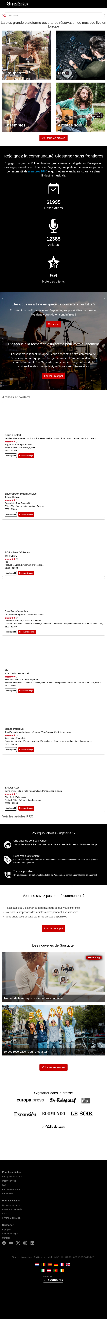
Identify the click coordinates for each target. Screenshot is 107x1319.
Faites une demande (12, 1209)
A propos (6, 1229)
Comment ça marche (12, 1205)
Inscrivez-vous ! (9, 1181)
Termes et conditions (22, 1257)
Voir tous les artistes (53, 138)
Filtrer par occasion (11, 1218)
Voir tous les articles (53, 1067)
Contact (6, 1238)
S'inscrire (53, 324)
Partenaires (7, 1193)
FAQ (4, 1185)
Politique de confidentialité (46, 1257)
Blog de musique (10, 1233)
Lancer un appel (53, 376)
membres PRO (38, 171)
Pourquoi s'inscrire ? (12, 1176)
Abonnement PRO (11, 1189)
